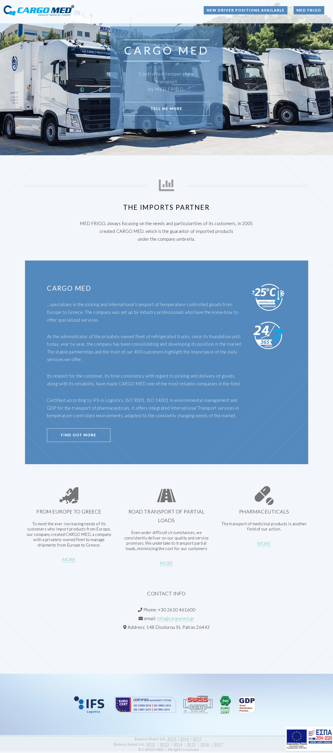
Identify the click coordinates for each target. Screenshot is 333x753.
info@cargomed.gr (175, 618)
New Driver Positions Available (246, 10)
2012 (150, 744)
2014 (177, 744)
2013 (164, 744)
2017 (197, 739)
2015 (171, 739)
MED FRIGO (308, 10)
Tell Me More (166, 108)
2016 (184, 739)
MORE (69, 559)
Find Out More (78, 435)
